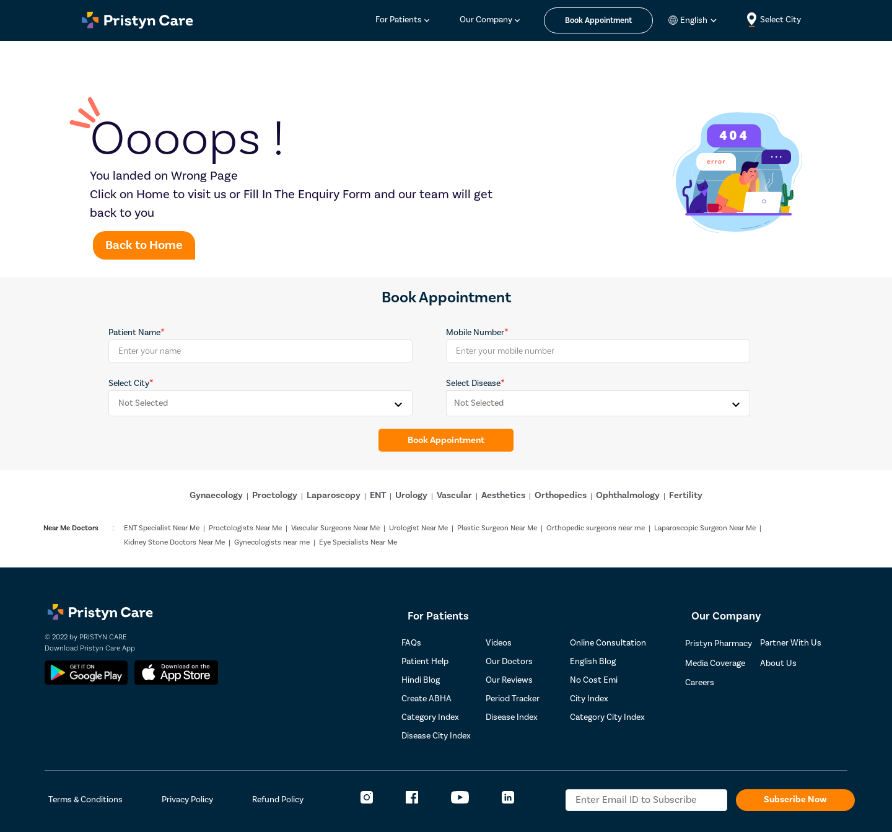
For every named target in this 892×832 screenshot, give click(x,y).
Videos (499, 643)
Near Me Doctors (70, 528)
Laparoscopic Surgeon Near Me (705, 528)
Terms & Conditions (85, 799)
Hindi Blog (420, 680)
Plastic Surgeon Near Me (497, 528)
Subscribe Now (795, 799)
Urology (411, 495)
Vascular (454, 495)
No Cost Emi (594, 680)
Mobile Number (475, 332)
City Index (589, 698)
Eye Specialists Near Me (358, 542)
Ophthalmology (628, 495)
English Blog (593, 661)
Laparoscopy (334, 495)
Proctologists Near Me (245, 528)
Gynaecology (216, 495)
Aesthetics (503, 495)
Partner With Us (790, 643)
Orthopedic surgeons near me (595, 528)
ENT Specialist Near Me (161, 528)
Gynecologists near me (272, 542)
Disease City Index (436, 736)
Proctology (274, 495)
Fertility (685, 495)
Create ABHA (426, 698)
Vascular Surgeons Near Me (335, 528)
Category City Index (607, 717)
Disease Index (512, 717)
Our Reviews (509, 680)
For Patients (398, 19)
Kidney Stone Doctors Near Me (174, 542)
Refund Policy (278, 799)
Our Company (486, 19)
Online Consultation (608, 643)
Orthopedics (561, 495)
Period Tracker (513, 698)
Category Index (430, 717)
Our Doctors (509, 661)
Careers (699, 682)
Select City (128, 383)
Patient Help (424, 661)
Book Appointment (446, 440)
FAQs (411, 643)
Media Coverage (715, 663)
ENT (378, 495)
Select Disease (473, 383)
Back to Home (144, 245)
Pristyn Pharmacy (718, 643)
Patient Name (134, 332)
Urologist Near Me (418, 528)
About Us (778, 663)
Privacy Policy (187, 799)
